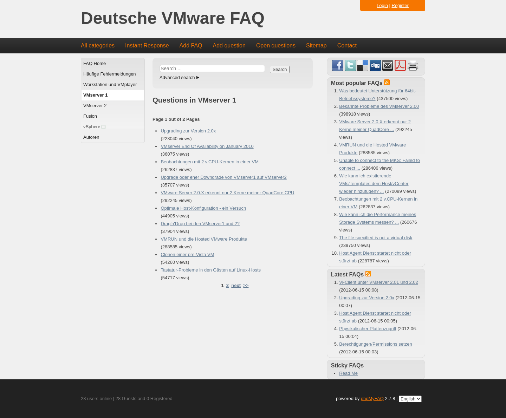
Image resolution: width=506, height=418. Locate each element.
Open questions (276, 45)
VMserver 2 (94, 105)
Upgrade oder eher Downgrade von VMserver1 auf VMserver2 (223, 177)
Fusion (90, 116)
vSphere (94, 126)
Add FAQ (191, 45)
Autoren (91, 137)
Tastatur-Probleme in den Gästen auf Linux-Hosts (211, 270)
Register (400, 5)
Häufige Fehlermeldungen (109, 74)
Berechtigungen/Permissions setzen (375, 344)
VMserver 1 (95, 95)
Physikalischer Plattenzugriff (367, 328)
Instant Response (147, 45)
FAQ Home (94, 63)
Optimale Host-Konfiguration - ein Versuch (203, 208)
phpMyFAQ (372, 398)
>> (245, 285)
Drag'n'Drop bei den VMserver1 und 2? (200, 223)
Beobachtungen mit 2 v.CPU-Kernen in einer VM (210, 161)
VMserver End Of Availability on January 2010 (207, 146)
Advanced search (177, 77)
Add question (229, 45)
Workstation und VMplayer (110, 84)
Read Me (348, 373)
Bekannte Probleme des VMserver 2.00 (379, 106)
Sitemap (316, 45)
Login (382, 5)
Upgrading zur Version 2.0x (188, 130)
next (236, 285)
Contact (347, 45)
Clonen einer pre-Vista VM (187, 254)
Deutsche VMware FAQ (173, 18)
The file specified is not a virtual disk (375, 237)
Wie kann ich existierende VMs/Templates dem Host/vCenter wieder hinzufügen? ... (373, 183)
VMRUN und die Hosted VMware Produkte (204, 239)
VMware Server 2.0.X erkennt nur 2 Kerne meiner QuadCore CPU (227, 192)
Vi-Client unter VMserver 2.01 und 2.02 (378, 282)
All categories (98, 45)
